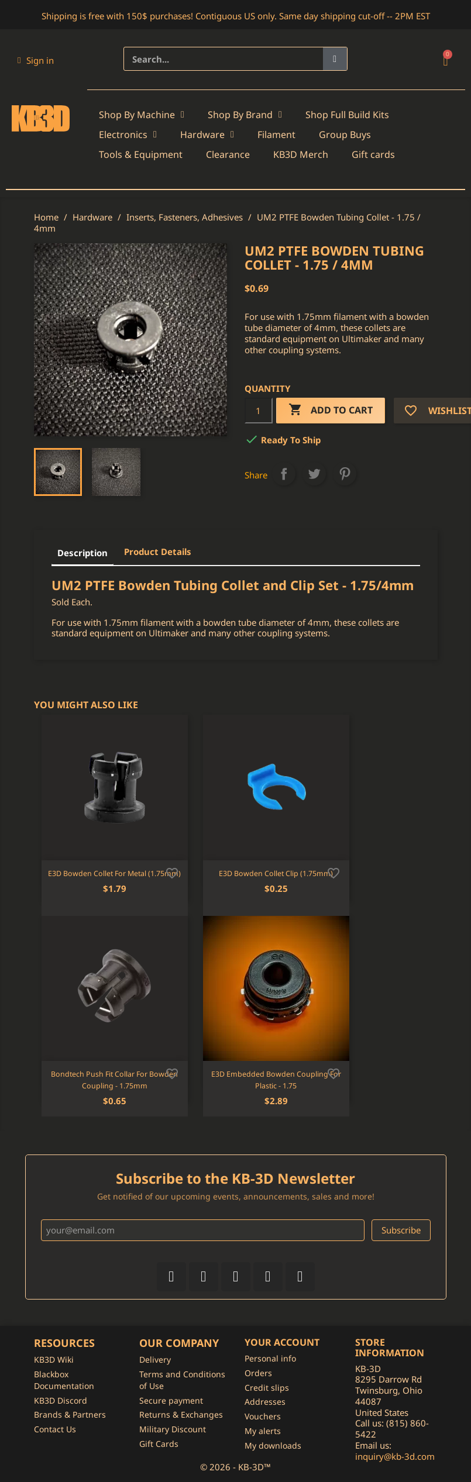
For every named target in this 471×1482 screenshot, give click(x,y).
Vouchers (263, 1416)
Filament (276, 134)
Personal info (270, 1358)
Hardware (207, 134)
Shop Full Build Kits (347, 114)
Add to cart (330, 410)
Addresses (265, 1401)
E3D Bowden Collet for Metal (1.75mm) (114, 873)
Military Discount (172, 1429)
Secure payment (171, 1400)
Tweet (314, 473)
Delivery (155, 1359)
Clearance (228, 154)
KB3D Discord (60, 1400)
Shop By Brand (245, 115)
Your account (282, 1342)
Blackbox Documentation (64, 1380)
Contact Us (55, 1429)
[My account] (36, 60)
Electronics (128, 134)
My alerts (263, 1430)
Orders (258, 1372)
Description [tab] (82, 553)
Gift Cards (158, 1443)
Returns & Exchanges (181, 1414)
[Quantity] (259, 410)
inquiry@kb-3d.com (395, 1456)
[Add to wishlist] (172, 872)
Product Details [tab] (157, 551)
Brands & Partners (70, 1414)
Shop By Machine (141, 115)
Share (283, 473)
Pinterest (344, 473)
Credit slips (267, 1387)
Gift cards (373, 154)
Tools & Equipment (141, 154)
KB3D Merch (300, 154)
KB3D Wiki (54, 1359)
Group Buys (345, 134)
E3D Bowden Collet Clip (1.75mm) (276, 873)
